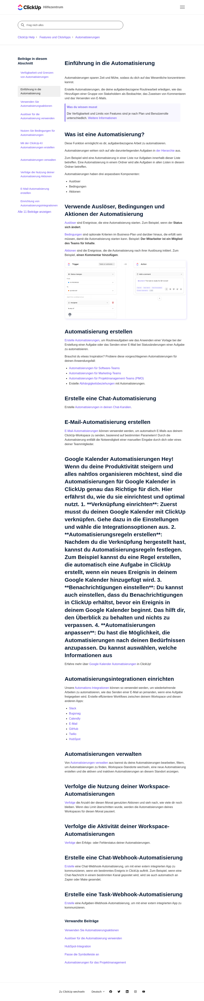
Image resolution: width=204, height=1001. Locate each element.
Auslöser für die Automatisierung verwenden (93, 938)
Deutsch (98, 991)
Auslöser (70, 222)
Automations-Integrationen (92, 687)
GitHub (73, 728)
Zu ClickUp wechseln (72, 991)
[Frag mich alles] (71, 25)
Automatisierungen (87, 37)
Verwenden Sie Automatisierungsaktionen (92, 930)
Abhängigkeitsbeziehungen (97, 383)
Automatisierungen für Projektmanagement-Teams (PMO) (106, 378)
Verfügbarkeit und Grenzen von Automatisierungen (37, 74)
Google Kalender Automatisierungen (112, 664)
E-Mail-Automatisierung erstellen (35, 190)
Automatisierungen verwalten (89, 762)
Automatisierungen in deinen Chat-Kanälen (103, 407)
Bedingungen (73, 234)
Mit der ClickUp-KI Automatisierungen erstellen (38, 145)
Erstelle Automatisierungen (82, 340)
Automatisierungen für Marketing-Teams (95, 373)
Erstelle (69, 866)
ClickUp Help (26, 37)
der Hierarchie (165, 150)
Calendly (74, 718)
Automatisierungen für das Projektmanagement (95, 962)
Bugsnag (75, 713)
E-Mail (73, 723)
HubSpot (74, 739)
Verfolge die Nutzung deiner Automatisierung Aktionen (37, 174)
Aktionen (70, 250)
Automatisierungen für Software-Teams (94, 368)
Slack (72, 708)
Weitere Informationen (102, 118)
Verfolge (70, 802)
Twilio (72, 734)
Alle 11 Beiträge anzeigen (34, 211)
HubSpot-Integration (78, 946)
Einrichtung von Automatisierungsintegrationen (39, 203)
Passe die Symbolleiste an (82, 954)
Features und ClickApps (55, 37)
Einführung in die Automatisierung (31, 91)
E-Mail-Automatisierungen (81, 430)
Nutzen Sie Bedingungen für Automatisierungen (38, 132)
